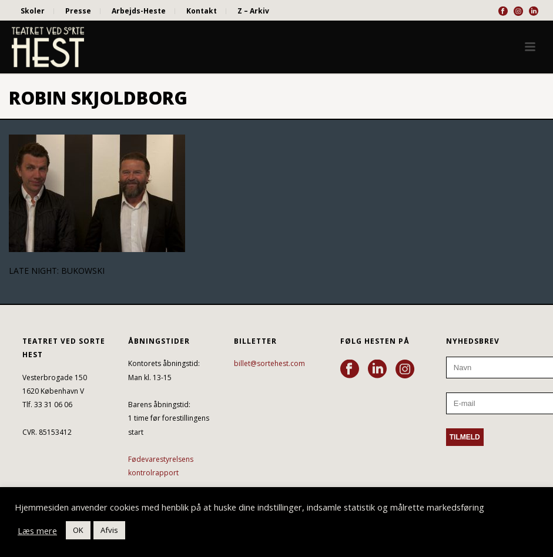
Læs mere (37, 530)
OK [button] (78, 530)
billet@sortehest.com (269, 363)
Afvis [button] (109, 530)
